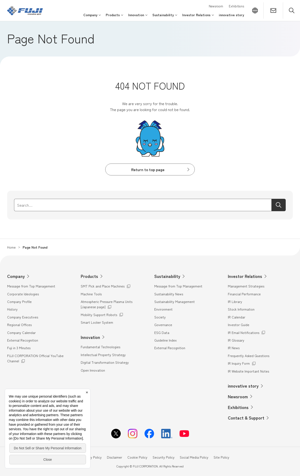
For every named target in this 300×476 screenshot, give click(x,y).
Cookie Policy (137, 457)
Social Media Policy (194, 457)
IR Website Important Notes (248, 371)
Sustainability (167, 276)
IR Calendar (236, 317)
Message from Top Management (31, 286)
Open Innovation (93, 370)
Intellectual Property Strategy (103, 354)
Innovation (90, 337)
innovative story (243, 386)
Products (89, 276)
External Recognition (22, 340)
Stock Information (241, 309)
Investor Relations (245, 276)
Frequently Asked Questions (248, 355)
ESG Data (161, 332)
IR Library (235, 301)
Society (160, 317)
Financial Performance (244, 294)
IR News (234, 347)
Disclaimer (114, 457)
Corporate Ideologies (23, 294)
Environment (163, 309)
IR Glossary (236, 340)
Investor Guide (238, 324)
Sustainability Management (174, 301)
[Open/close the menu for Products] (114, 17)
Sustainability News (168, 294)
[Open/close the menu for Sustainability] (164, 17)
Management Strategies (246, 286)
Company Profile (19, 301)
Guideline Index (165, 340)
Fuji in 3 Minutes (18, 347)
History (12, 309)
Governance (163, 324)
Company (16, 276)
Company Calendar (21, 332)
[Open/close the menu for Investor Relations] (198, 17)
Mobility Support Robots (99, 314)
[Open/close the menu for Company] (92, 17)
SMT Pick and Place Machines (103, 285)
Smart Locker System (97, 322)
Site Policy (221, 457)
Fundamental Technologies (100, 346)
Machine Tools (91, 294)
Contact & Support (246, 418)
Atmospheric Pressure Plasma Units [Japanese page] (106, 304)
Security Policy (164, 457)
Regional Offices (19, 324)
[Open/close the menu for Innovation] (138, 17)
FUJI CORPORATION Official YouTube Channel (35, 358)
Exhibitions (236, 6)
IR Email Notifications (243, 332)
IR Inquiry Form (239, 363)
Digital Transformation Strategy (105, 362)
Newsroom (216, 6)
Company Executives (22, 317)
